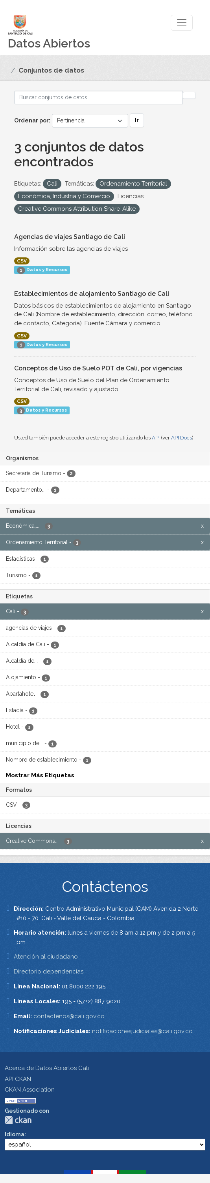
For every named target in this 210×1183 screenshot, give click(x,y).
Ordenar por (31, 120)
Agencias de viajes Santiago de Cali (69, 237)
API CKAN (18, 1079)
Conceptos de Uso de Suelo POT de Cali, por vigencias (98, 368)
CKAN (18, 1120)
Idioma (14, 1134)
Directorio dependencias (48, 971)
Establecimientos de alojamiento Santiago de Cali (91, 293)
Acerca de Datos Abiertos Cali (47, 1068)
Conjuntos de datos (51, 70)
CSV (22, 261)
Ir (137, 120)
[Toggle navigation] (182, 23)
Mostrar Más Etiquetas (40, 775)
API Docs (181, 438)
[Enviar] (189, 95)
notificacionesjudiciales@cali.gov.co (142, 1031)
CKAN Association (30, 1089)
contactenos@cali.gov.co (69, 1016)
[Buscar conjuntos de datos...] (98, 97)
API (156, 438)
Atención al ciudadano (46, 956)
